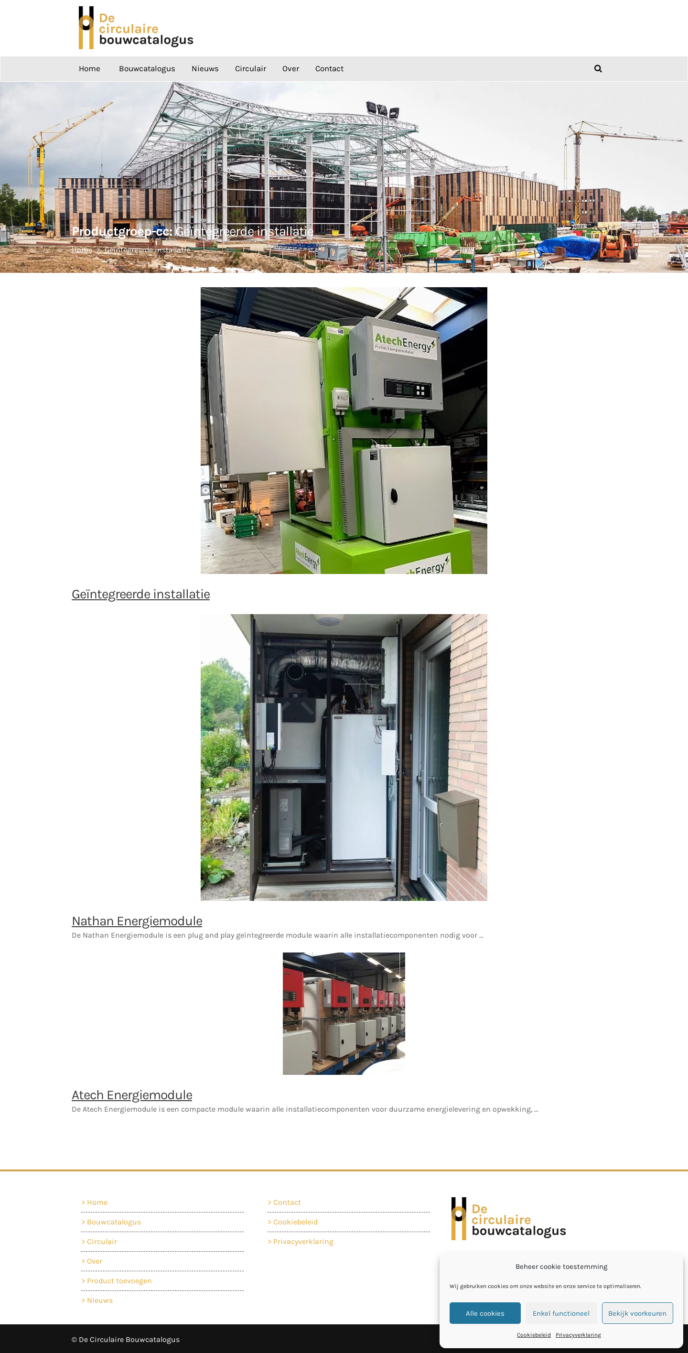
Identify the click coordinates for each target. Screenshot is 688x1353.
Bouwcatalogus (147, 67)
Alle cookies (485, 1313)
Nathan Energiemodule (137, 919)
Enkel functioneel (561, 1313)
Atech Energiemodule (132, 1093)
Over (290, 67)
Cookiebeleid (534, 1334)
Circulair (250, 67)
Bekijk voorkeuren (637, 1313)
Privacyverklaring (578, 1334)
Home (89, 67)
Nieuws (205, 67)
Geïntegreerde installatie (141, 592)
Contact (329, 67)
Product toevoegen (120, 1277)
